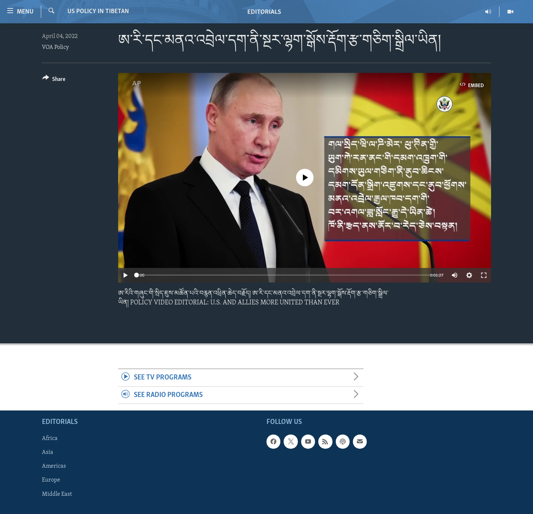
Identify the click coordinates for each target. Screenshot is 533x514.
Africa (50, 438)
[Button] (53, 80)
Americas (54, 466)
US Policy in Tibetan (98, 11)
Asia (47, 452)
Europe (51, 480)
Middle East (57, 494)
